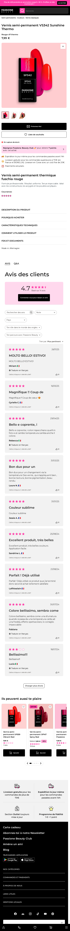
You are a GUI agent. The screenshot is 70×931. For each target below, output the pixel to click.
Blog (6, 849)
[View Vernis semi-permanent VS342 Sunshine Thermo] (5, 115)
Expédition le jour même (51, 792)
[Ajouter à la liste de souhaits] (34, 135)
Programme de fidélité (51, 814)
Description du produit (16, 210)
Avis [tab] (7, 263)
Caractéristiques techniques (19, 225)
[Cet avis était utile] (57, 374)
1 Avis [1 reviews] (5, 745)
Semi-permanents (9, 18)
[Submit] (22, 11)
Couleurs (20, 18)
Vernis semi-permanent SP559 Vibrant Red (11, 734)
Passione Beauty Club (17, 838)
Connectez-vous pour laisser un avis (34, 298)
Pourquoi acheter (13, 218)
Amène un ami (13, 844)
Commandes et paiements (16, 877)
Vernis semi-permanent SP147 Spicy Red (38, 734)
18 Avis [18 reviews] (32, 746)
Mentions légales (12, 902)
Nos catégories (11, 869)
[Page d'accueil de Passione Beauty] (7, 10)
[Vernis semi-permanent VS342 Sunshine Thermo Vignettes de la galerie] (14, 115)
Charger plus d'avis (34, 686)
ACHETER (62, 3)
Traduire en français (18, 370)
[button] (27, 763)
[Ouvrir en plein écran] (63, 46)
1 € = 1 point (51, 817)
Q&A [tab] (16, 263)
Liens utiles (9, 894)
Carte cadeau (12, 827)
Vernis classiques (32, 18)
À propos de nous (12, 886)
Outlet (16, 814)
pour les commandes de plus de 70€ (18, 795)
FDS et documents (12, 241)
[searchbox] (17, 312)
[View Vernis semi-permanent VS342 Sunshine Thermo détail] (14, 115)
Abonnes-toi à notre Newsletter (24, 832)
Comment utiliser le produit (19, 233)
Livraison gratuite (12, 792)
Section (9, 814)
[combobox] (43, 11)
